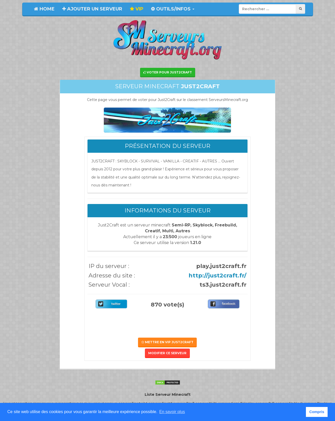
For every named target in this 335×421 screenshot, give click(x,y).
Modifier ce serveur (167, 353)
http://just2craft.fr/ (217, 275)
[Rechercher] (300, 9)
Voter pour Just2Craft (167, 72)
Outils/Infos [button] (172, 9)
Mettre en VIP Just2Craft (167, 342)
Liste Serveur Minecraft (168, 394)
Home (44, 9)
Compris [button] (316, 412)
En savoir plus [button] (172, 412)
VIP (136, 9)
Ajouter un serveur (92, 9)
